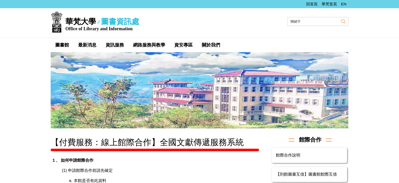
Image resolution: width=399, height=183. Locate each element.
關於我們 (211, 45)
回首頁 (312, 4)
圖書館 (62, 45)
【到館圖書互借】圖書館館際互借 (306, 174)
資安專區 (183, 45)
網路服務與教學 (149, 45)
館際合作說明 (288, 155)
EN (343, 4)
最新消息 (87, 45)
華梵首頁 (329, 4)
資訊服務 (115, 45)
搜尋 (342, 21)
